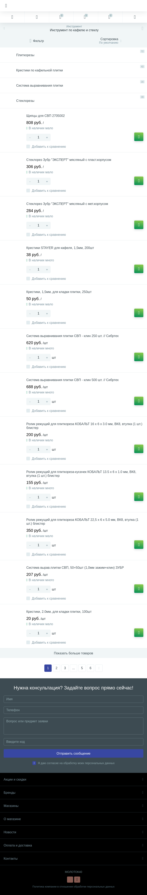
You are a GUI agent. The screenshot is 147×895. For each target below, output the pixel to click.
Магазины (73, 806)
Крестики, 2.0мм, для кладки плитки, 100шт (59, 611)
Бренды (73, 792)
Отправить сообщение (73, 753)
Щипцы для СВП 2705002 (45, 115)
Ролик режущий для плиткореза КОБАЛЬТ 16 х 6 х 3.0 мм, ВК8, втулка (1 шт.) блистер (84, 426)
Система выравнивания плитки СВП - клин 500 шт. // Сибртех (72, 380)
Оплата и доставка (73, 845)
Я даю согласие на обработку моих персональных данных (76, 763)
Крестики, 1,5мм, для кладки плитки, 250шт (59, 292)
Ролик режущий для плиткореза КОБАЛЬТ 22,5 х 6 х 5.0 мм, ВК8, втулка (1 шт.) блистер (82, 521)
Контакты (73, 858)
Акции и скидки (73, 779)
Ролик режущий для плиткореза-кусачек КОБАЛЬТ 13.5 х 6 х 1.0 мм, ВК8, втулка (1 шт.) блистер (81, 473)
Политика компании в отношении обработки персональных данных (73, 886)
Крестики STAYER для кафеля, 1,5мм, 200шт (60, 248)
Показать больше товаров (73, 653)
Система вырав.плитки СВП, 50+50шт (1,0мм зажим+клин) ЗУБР (75, 567)
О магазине (73, 819)
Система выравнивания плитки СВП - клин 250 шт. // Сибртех (72, 336)
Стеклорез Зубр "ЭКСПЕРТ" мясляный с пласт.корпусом (68, 160)
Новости (73, 832)
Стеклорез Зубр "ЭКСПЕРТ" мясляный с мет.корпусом (67, 204)
